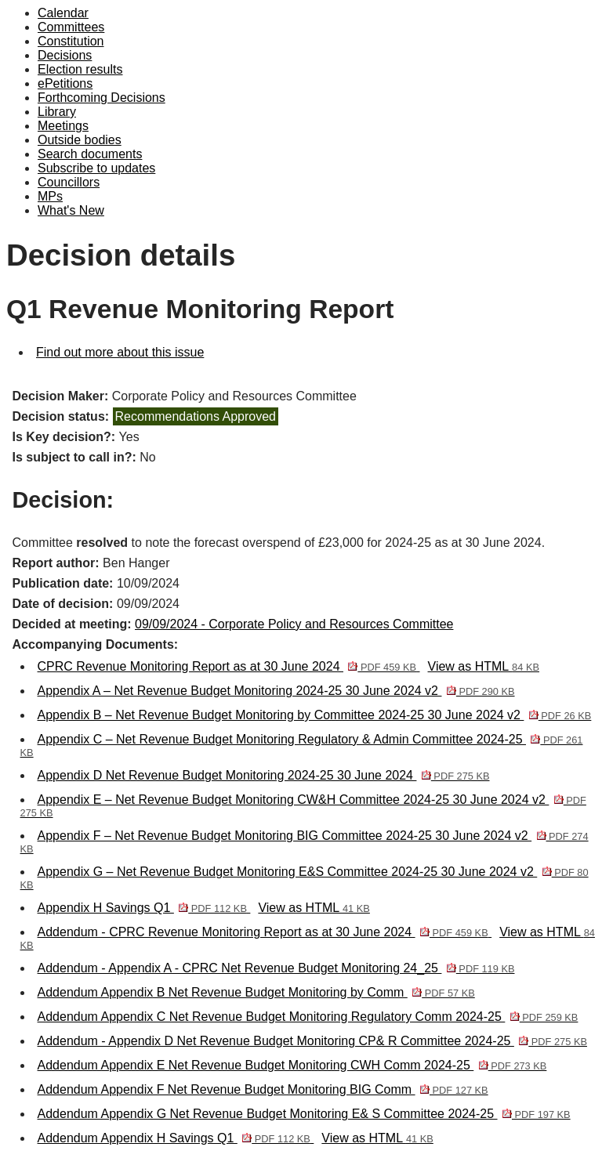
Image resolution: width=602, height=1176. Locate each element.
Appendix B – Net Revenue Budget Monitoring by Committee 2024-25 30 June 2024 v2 (315, 715)
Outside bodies (79, 140)
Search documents (90, 154)
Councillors (69, 182)
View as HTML (483, 666)
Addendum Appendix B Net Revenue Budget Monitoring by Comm (256, 992)
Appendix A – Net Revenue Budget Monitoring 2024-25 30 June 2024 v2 (276, 690)
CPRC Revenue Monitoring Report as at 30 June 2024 (229, 666)
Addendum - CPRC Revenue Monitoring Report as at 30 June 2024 (265, 932)
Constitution (71, 41)
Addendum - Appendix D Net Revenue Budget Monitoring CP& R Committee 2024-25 (312, 1041)
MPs (50, 196)
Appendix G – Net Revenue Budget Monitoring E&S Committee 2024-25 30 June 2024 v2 (304, 878)
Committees (71, 27)
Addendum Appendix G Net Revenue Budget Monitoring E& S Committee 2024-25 (304, 1113)
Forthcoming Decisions (101, 97)
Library (57, 111)
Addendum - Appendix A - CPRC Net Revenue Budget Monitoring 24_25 (276, 968)
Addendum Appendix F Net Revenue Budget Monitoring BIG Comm (263, 1089)
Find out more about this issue (120, 352)
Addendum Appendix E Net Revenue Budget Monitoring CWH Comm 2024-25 (292, 1065)
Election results (80, 69)
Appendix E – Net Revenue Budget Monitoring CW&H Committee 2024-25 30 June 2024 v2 (303, 806)
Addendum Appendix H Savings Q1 (176, 1138)
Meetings (63, 125)
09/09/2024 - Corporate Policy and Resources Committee (294, 624)
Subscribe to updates (96, 168)
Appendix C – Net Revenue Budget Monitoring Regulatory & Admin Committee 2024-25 (301, 745)
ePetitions (65, 83)
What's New (71, 210)
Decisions (65, 55)
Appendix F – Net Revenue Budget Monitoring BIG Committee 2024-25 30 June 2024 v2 (304, 842)
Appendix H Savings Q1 (144, 907)
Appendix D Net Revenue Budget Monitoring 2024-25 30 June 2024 (264, 775)
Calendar (63, 13)
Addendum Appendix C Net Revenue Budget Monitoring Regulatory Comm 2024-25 (308, 1016)
